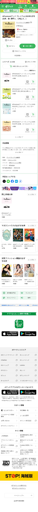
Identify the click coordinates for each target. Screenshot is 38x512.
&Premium (12, 165)
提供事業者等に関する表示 (26, 436)
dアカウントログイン (8, 426)
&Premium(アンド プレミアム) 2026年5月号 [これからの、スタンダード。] (23, 106)
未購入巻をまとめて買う (20, 66)
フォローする (31, 22)
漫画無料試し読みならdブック (8, 305)
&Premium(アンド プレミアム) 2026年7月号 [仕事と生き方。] (23, 75)
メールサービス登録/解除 (7, 415)
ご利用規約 (4, 436)
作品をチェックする (20, 51)
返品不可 (18, 36)
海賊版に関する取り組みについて (7, 452)
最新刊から (32, 70)
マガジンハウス (12, 160)
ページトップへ (19, 495)
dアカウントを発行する (19, 485)
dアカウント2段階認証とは (7, 446)
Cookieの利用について (26, 446)
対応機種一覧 (24, 410)
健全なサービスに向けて (26, 441)
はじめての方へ (7, 410)
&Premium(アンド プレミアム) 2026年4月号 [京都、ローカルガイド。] (23, 123)
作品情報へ (18, 55)
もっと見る (31, 194)
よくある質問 (24, 415)
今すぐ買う (29, 46)
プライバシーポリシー (7, 441)
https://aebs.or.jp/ (17, 468)
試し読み (10, 40)
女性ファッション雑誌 (15, 162)
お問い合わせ (5, 420)
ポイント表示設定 (25, 420)
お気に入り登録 (31, 61)
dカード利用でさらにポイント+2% (24, 34)
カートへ (12, 46)
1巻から (26, 70)
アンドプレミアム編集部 (23, 22)
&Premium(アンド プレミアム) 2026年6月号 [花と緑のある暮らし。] (23, 90)
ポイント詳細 (20, 31)
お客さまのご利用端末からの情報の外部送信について (26, 452)
